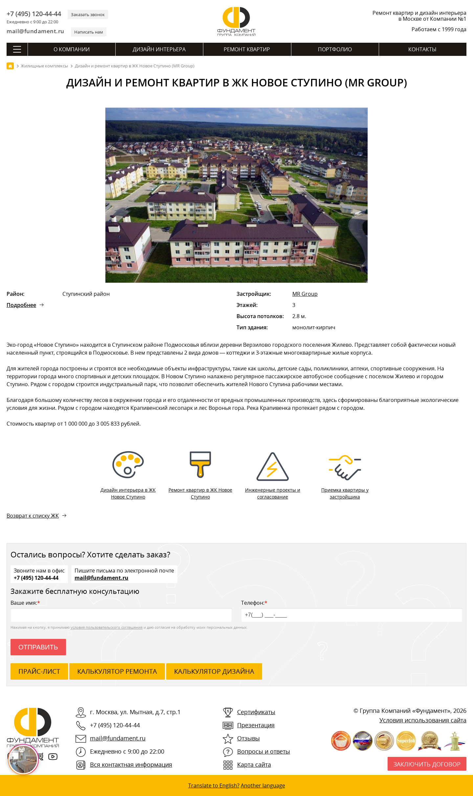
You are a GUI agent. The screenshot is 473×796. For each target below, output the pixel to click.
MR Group (305, 293)
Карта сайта (254, 764)
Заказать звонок (88, 14)
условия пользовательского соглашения (107, 627)
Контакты (422, 49)
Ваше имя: (121, 610)
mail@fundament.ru (35, 31)
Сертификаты (256, 712)
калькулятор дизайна (214, 671)
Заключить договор (427, 764)
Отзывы (248, 738)
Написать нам (88, 32)
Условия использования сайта (422, 720)
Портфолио (335, 49)
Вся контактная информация (131, 764)
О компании (72, 49)
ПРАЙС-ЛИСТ (39, 671)
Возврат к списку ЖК (33, 515)
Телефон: (351, 610)
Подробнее (21, 305)
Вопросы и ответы (263, 751)
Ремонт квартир (247, 49)
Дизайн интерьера (159, 49)
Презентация (256, 725)
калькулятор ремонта (117, 671)
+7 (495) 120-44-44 (34, 14)
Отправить (38, 647)
